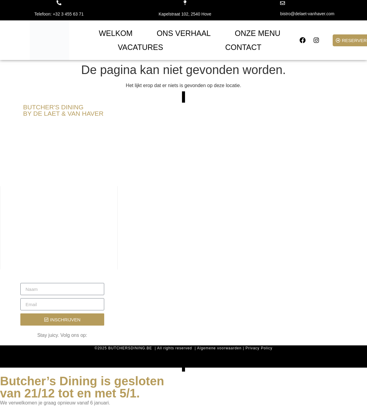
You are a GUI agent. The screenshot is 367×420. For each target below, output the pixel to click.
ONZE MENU (257, 33)
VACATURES (140, 47)
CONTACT (243, 47)
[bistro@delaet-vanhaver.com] (282, 3)
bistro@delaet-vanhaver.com (307, 13)
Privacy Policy (259, 348)
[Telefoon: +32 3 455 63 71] (59, 2)
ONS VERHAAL (184, 33)
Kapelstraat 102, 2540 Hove (185, 14)
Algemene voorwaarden (219, 348)
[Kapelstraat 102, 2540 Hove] (185, 2)
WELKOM (115, 33)
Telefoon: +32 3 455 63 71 (59, 14)
